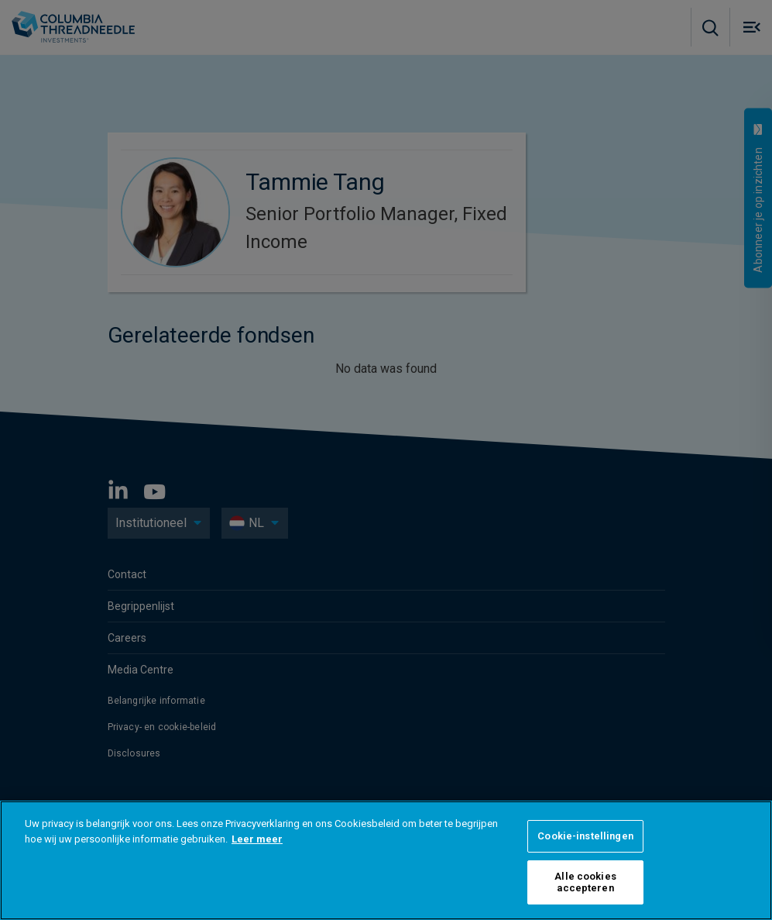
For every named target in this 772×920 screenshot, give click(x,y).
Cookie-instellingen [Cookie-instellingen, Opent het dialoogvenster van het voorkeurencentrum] (585, 836)
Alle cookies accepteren (585, 882)
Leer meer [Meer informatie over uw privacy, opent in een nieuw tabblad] (257, 839)
